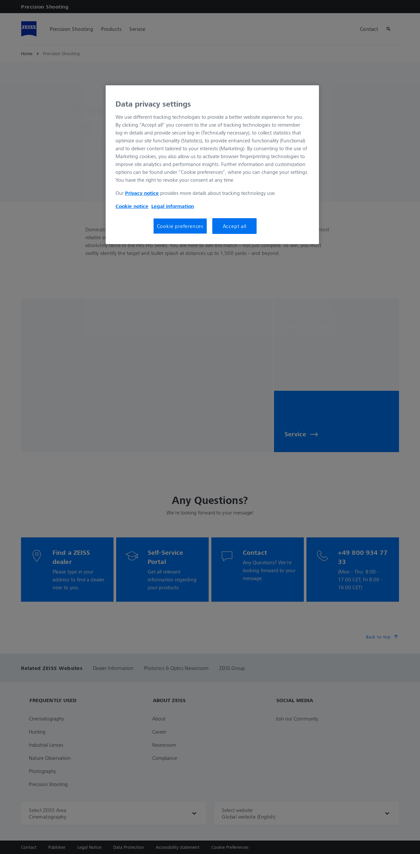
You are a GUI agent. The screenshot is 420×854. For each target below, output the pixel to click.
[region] (212, 164)
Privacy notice (142, 193)
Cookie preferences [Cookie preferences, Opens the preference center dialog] (180, 226)
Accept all (234, 226)
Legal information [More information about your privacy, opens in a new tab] (172, 206)
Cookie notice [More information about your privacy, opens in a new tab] (132, 206)
